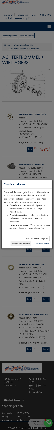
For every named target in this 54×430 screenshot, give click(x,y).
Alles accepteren (41, 243)
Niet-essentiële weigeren (37, 238)
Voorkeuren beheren (21, 243)
